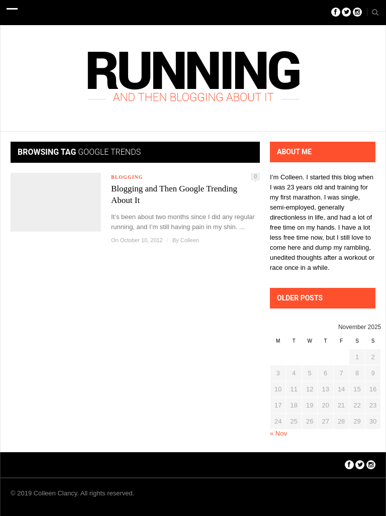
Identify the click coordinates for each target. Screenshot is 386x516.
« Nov (278, 433)
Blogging (127, 177)
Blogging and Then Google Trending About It (174, 194)
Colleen (189, 240)
